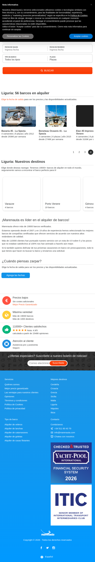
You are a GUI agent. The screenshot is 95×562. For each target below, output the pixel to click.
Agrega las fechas (15, 275)
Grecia (54, 392)
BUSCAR (47, 70)
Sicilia (53, 396)
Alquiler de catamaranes (16, 432)
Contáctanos (57, 424)
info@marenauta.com (63, 432)
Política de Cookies (14, 404)
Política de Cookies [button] (79, 15)
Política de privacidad (15, 408)
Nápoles (55, 408)
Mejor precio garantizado (16, 388)
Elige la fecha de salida (12, 99)
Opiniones (9, 396)
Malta (53, 400)
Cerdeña (55, 384)
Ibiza (53, 412)
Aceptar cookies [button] (81, 36)
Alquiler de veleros (13, 424)
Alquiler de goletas (13, 436)
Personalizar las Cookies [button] (18, 36)
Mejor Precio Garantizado (25, 304)
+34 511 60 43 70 (61, 428)
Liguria (54, 404)
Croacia (54, 388)
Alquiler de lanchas (14, 428)
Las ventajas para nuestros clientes (21, 392)
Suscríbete (58, 363)
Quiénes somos (12, 384)
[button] (91, 4)
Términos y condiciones (16, 400)
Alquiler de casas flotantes (17, 440)
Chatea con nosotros (62, 436)
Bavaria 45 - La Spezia (13, 131)
